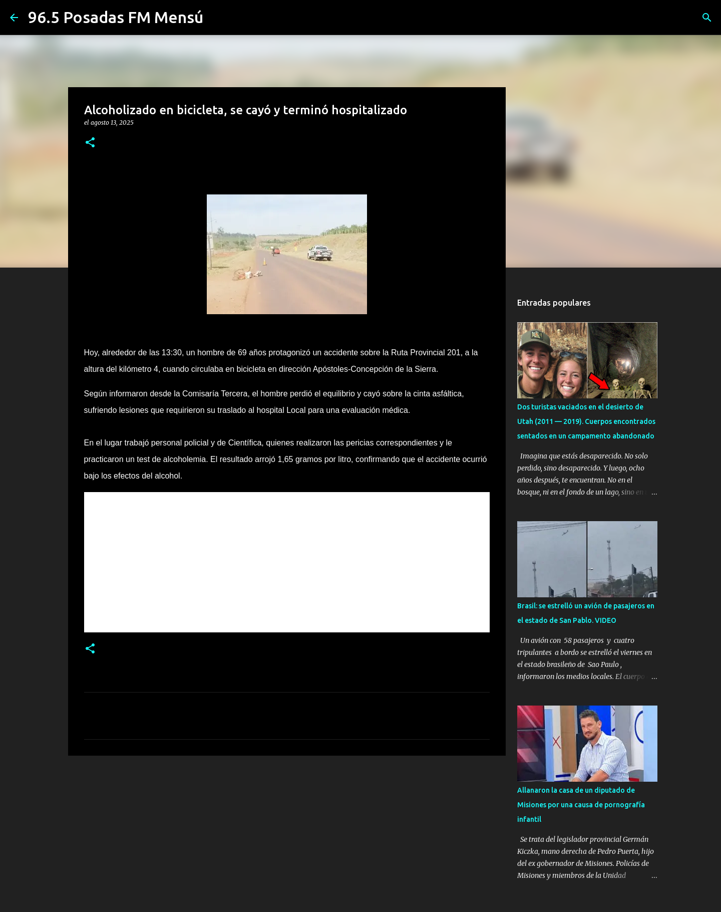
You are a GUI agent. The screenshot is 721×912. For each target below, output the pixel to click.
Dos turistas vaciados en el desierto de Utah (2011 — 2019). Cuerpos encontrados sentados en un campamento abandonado (586, 421)
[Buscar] (707, 18)
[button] (90, 143)
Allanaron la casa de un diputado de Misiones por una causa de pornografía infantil (581, 804)
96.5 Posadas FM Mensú (115, 17)
